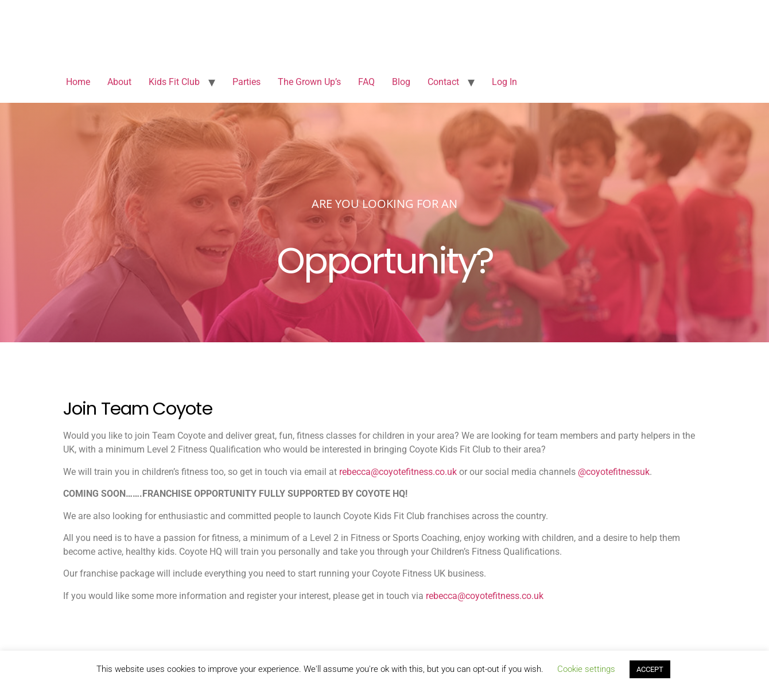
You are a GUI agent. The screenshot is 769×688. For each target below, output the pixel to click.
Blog (401, 81)
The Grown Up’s (309, 81)
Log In (504, 81)
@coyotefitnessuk (614, 471)
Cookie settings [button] (586, 669)
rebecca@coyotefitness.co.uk (398, 471)
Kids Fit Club (174, 81)
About (119, 81)
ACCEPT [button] (649, 669)
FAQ (366, 81)
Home (78, 81)
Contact (443, 81)
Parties (246, 81)
